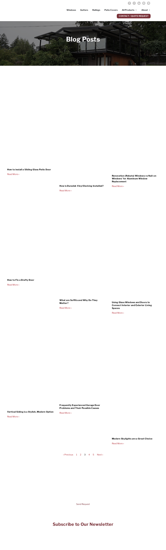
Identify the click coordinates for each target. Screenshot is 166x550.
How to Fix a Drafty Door (20, 280)
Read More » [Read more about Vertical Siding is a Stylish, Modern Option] (13, 416)
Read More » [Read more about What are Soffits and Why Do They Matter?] (65, 308)
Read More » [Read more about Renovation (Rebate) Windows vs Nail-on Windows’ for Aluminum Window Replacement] (118, 186)
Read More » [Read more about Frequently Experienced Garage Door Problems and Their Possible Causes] (65, 413)
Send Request (83, 504)
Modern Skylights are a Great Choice (132, 438)
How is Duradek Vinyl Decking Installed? (81, 186)
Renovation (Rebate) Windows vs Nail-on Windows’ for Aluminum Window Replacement (134, 179)
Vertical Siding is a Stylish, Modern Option (30, 412)
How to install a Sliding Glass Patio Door (29, 169)
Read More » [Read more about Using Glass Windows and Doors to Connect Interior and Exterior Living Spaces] (118, 313)
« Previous (68, 454)
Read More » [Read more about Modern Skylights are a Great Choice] (118, 443)
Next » (100, 454)
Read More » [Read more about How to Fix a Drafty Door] (13, 285)
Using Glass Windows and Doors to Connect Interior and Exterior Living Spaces (132, 305)
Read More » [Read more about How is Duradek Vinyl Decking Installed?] (65, 190)
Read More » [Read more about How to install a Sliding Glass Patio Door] (13, 174)
